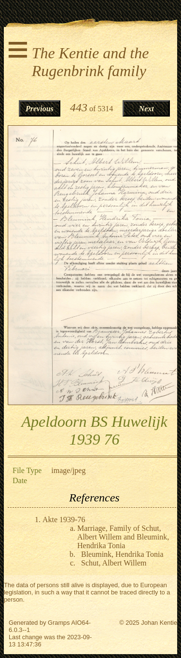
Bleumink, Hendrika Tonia (122, 554)
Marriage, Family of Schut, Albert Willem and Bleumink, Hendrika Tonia (123, 537)
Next (146, 109)
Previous (40, 109)
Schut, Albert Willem (114, 563)
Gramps (59, 622)
